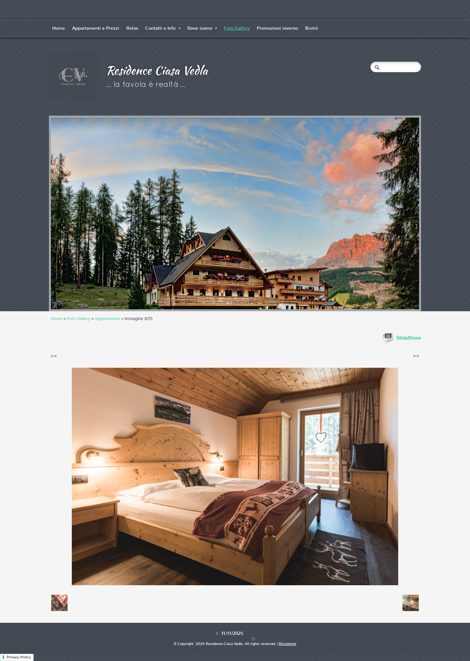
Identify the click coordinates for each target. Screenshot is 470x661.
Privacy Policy (19, 657)
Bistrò (311, 28)
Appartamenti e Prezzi (95, 28)
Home (58, 28)
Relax (132, 28)
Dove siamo (202, 28)
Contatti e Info (162, 28)
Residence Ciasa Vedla (157, 70)
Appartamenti (107, 318)
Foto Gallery (237, 28)
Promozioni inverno (277, 28)
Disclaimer (287, 643)
